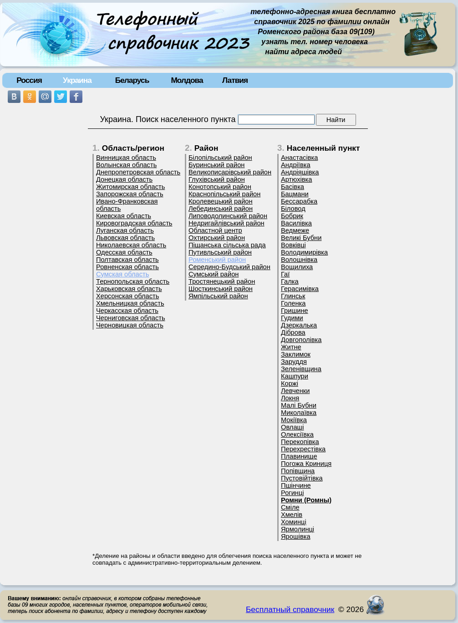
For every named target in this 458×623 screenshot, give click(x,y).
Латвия (235, 80)
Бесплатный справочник (290, 609)
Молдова (187, 80)
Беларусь (132, 80)
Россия (29, 80)
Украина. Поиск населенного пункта (167, 119)
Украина (77, 80)
